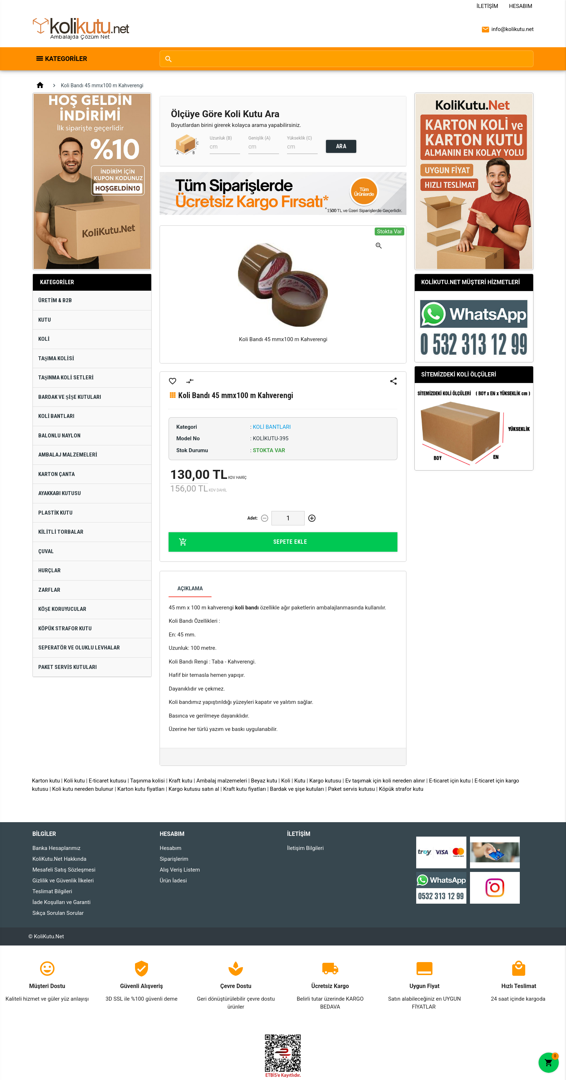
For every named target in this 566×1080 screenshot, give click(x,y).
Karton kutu (46, 780)
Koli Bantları (56, 416)
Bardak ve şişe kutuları (297, 789)
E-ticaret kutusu (107, 780)
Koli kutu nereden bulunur (82, 789)
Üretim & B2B (55, 300)
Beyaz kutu (264, 780)
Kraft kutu (180, 780)
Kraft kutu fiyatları (244, 789)
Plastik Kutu (55, 513)
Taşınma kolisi (147, 780)
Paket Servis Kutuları (67, 667)
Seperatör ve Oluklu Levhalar (79, 647)
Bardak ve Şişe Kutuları (69, 397)
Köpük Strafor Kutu (65, 628)
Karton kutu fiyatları (141, 789)
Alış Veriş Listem (180, 870)
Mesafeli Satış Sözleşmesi (64, 870)
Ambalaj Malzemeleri (67, 454)
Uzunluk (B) (221, 138)
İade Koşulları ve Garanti (61, 902)
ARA (341, 146)
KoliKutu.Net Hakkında (59, 859)
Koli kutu (74, 780)
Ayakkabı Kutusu (59, 493)
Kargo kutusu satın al (194, 789)
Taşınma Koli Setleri (66, 377)
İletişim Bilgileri (305, 848)
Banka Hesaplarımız (56, 848)
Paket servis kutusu (351, 789)
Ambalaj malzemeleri (221, 780)
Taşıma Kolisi (56, 358)
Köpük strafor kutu (401, 789)
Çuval (46, 551)
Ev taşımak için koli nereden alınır (385, 780)
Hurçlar (49, 570)
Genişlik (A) (259, 138)
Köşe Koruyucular (62, 609)
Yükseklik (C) (299, 138)
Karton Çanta (56, 474)
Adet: (252, 518)
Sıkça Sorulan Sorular (58, 913)
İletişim (487, 6)
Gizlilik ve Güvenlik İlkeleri (63, 880)
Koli (44, 339)
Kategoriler (66, 58)
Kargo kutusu (325, 780)
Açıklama (190, 588)
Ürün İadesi (173, 880)
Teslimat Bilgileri (52, 891)
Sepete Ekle (243, 542)
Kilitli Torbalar (61, 532)
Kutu (44, 320)
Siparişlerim (174, 859)
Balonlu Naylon (59, 435)
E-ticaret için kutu (449, 780)
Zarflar (49, 590)
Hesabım (520, 6)
